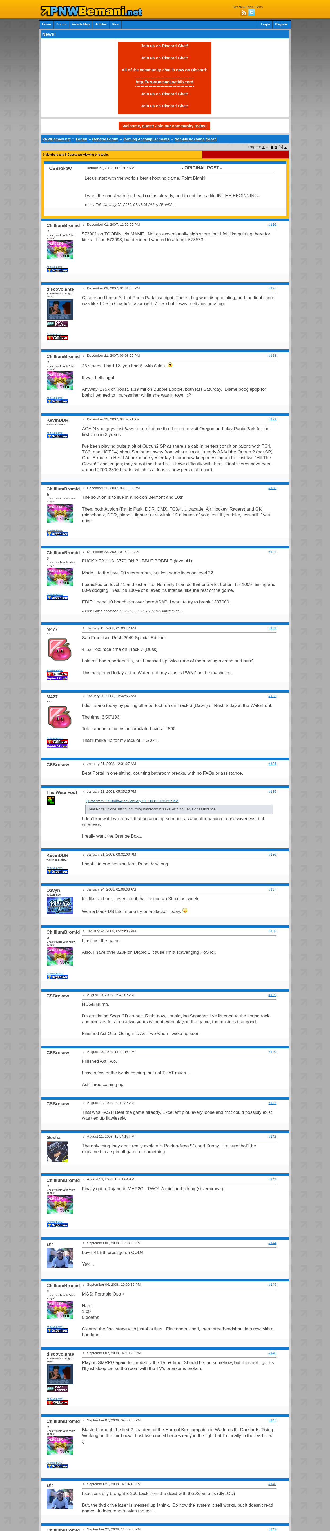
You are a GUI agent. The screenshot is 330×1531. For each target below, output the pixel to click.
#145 (273, 1285)
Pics (115, 24)
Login (265, 24)
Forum (61, 24)
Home (46, 24)
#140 (273, 1052)
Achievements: (55, 266)
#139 (273, 995)
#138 (273, 931)
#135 (273, 791)
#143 (273, 1179)
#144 (273, 1243)
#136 (273, 854)
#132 (273, 628)
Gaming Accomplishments (146, 139)
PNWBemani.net (56, 139)
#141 (273, 1103)
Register (281, 24)
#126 (273, 224)
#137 (273, 889)
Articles (101, 24)
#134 (273, 764)
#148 (273, 1484)
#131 (273, 552)
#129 (273, 419)
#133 (273, 696)
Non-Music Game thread (196, 139)
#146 (273, 1353)
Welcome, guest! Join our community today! (164, 126)
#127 (273, 288)
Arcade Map (81, 24)
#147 (273, 1420)
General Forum (105, 139)
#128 (273, 355)
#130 (273, 488)
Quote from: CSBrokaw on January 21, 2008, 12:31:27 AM (132, 801)
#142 (273, 1136)
